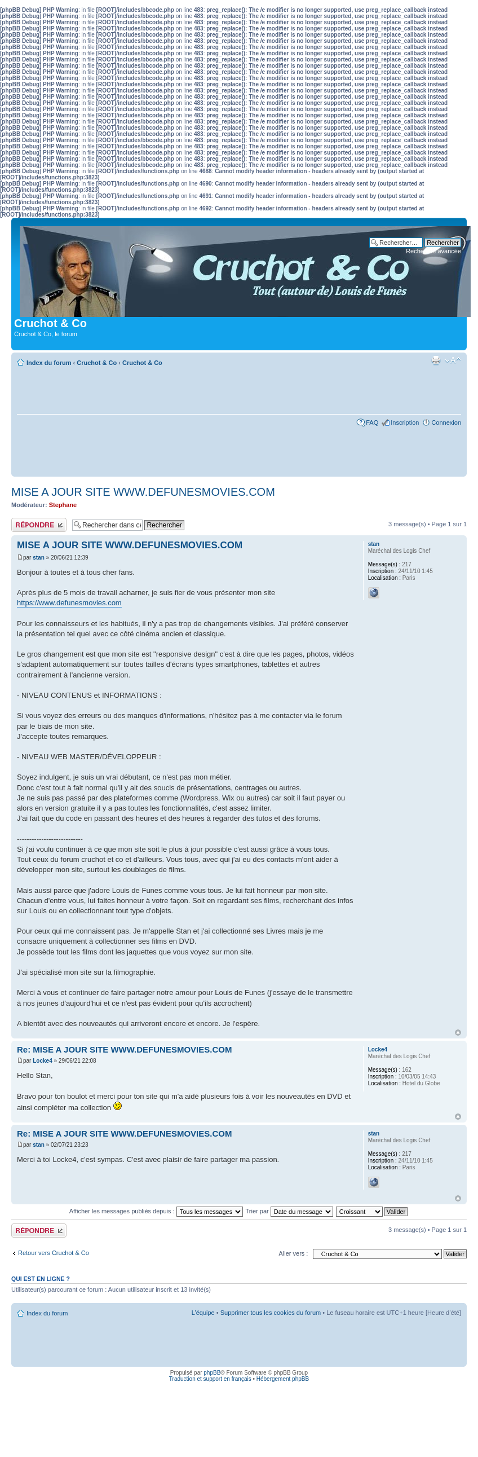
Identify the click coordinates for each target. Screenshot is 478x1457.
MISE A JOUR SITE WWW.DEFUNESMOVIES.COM (143, 492)
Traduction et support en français (210, 1379)
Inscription (405, 422)
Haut (458, 1032)
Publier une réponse (39, 525)
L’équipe (203, 1312)
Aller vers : (293, 1253)
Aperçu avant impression (436, 360)
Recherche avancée (433, 251)
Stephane (63, 504)
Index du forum (48, 362)
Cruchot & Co (97, 362)
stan (39, 557)
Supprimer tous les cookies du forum (270, 1312)
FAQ (372, 422)
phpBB (211, 1373)
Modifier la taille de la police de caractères (453, 360)
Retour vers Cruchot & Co (53, 1252)
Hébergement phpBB (282, 1379)
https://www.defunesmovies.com (69, 602)
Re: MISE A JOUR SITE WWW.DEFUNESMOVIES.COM (124, 1049)
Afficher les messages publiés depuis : (156, 1211)
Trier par (289, 1211)
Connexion (446, 422)
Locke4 (42, 1061)
